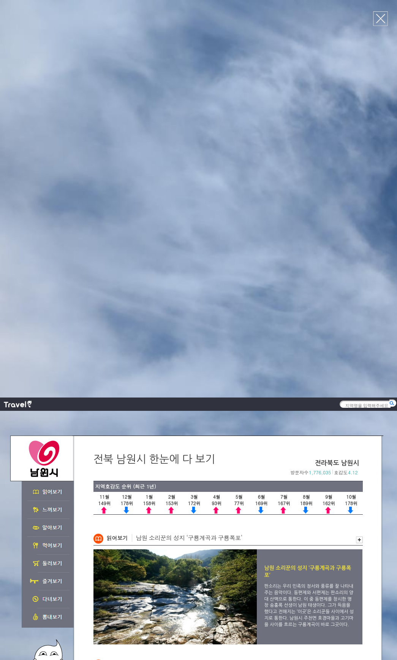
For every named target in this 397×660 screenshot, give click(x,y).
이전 (351, 274)
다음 (359, 274)
